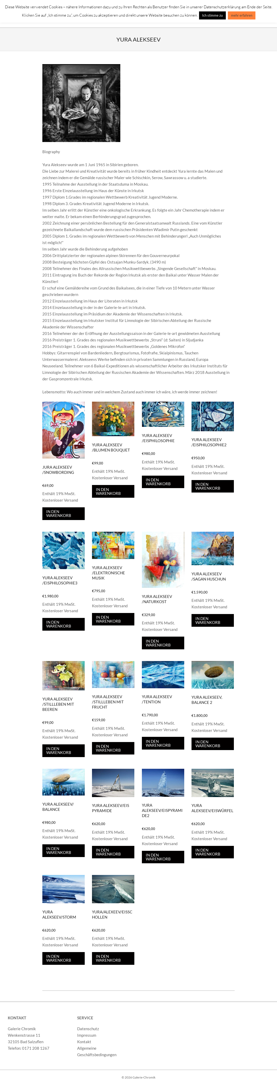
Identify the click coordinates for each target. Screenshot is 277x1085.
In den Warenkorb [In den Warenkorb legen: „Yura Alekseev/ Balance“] (58, 850)
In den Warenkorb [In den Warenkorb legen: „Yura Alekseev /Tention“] (158, 743)
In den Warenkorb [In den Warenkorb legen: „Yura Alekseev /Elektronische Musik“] (108, 619)
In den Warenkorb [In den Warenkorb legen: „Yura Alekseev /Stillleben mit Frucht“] (108, 748)
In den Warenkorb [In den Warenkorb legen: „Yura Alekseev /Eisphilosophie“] (158, 481)
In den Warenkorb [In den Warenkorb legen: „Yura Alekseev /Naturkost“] (158, 643)
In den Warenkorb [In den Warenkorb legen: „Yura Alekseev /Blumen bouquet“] (108, 491)
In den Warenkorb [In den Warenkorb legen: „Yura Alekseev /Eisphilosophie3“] (58, 624)
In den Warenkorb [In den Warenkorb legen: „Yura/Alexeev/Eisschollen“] (108, 958)
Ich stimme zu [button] (212, 15)
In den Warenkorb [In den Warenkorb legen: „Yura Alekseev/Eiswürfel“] (207, 852)
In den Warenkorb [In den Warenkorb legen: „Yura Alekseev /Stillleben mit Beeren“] (58, 750)
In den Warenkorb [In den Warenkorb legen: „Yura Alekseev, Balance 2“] (207, 743)
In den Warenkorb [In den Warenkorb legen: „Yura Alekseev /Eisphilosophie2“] (207, 486)
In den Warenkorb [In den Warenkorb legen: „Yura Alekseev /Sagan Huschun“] (207, 620)
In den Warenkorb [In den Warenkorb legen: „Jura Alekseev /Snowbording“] (58, 513)
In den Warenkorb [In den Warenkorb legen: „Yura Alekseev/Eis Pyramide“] (108, 852)
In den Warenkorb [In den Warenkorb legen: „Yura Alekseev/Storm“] (58, 958)
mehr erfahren (241, 15)
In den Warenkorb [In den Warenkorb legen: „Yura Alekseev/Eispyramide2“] (158, 857)
